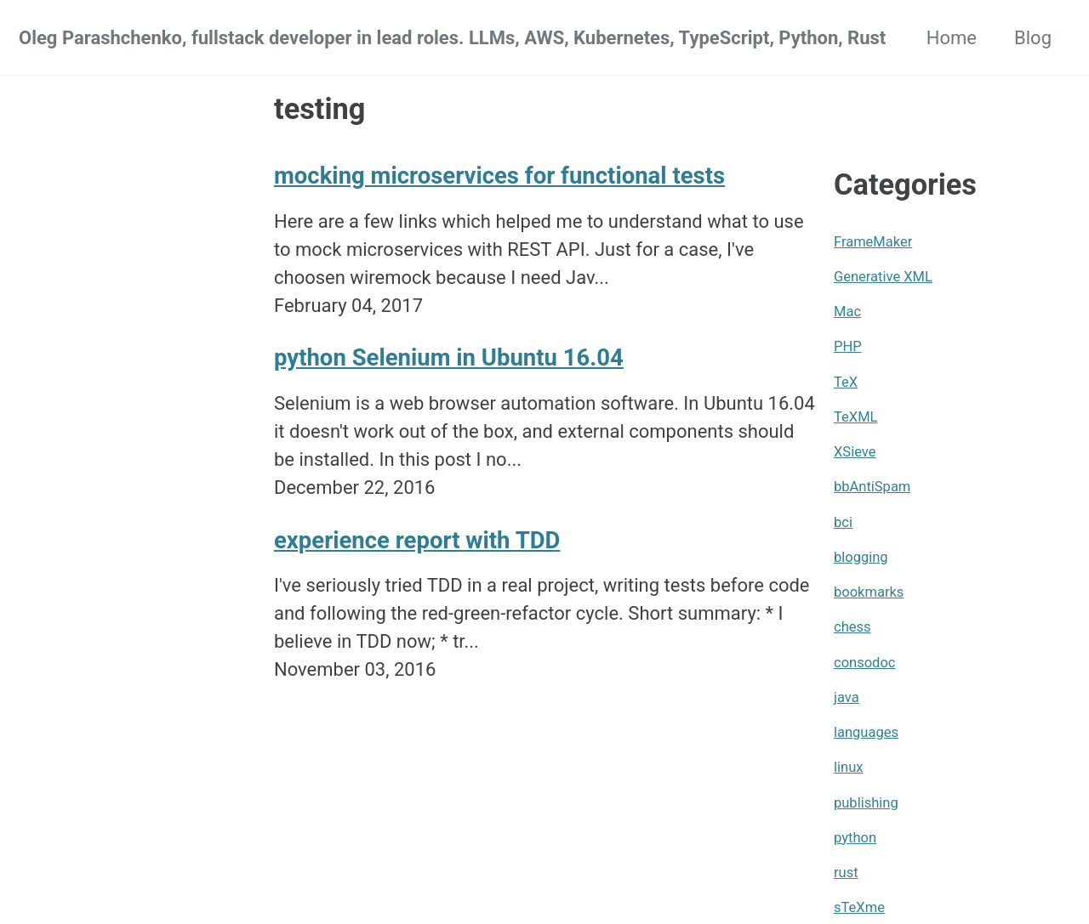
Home (952, 37)
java (846, 697)
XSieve (854, 452)
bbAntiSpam (872, 487)
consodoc (864, 663)
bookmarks (869, 592)
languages (866, 732)
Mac (847, 311)
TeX (846, 382)
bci (843, 522)
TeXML (855, 417)
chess (852, 627)
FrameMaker (873, 242)
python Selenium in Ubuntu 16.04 (449, 357)
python (855, 838)
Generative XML (883, 277)
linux (848, 767)
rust (846, 872)
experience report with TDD (417, 540)
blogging (861, 557)
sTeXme (859, 907)
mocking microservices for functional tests (499, 176)
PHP (848, 346)
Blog (1033, 37)
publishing (866, 803)
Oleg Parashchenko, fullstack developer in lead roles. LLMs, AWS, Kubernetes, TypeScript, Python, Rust (452, 37)
